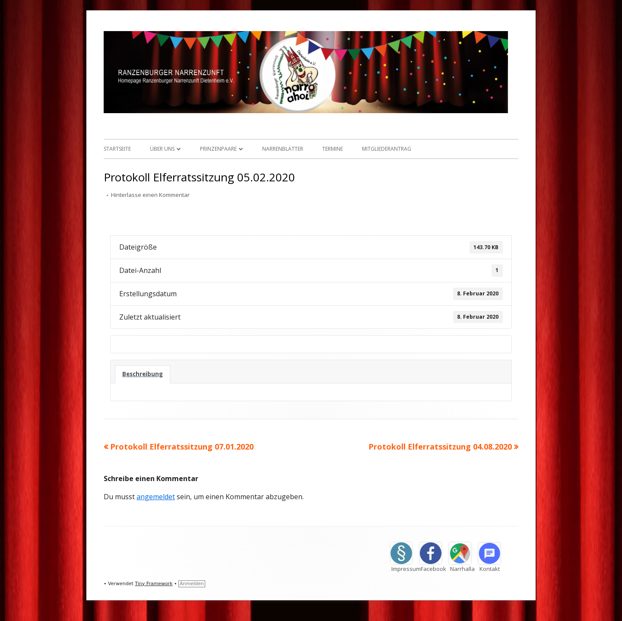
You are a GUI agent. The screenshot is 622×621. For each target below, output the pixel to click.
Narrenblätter (282, 148)
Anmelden (192, 583)
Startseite (117, 148)
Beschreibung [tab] (142, 374)
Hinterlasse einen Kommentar (150, 195)
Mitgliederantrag (386, 148)
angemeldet (155, 496)
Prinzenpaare (218, 148)
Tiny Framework (153, 583)
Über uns (162, 148)
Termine (332, 148)
